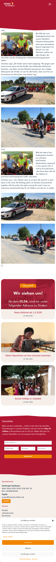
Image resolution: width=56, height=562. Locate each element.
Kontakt (5, 510)
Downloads (6, 516)
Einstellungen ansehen (28, 554)
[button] (53, 521)
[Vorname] (28, 449)
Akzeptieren (28, 542)
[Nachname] (44, 449)
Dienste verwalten (8, 536)
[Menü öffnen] (49, 4)
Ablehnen (28, 548)
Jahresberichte (7, 513)
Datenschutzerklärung (25, 559)
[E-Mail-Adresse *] (28, 443)
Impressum (35, 559)
